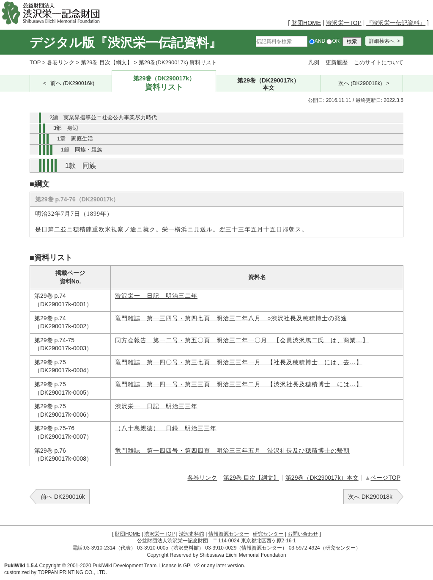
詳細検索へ (382, 41)
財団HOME (306, 22)
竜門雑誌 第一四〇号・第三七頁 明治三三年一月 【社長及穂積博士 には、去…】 (238, 362)
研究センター (268, 534)
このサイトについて (378, 62)
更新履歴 (337, 62)
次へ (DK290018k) (360, 83)
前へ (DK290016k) (72, 83)
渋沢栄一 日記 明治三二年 (156, 296)
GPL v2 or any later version (213, 566)
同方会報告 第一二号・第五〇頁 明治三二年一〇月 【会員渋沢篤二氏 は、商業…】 (242, 340)
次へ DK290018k (370, 496)
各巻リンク (60, 62)
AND (317, 41)
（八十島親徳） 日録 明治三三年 (165, 428)
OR (333, 41)
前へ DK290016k (63, 496)
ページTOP (385, 477)
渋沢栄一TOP (344, 22)
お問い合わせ (303, 534)
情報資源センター (228, 534)
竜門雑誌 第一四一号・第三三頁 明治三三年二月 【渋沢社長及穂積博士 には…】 (238, 384)
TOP (35, 62)
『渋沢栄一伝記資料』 (395, 22)
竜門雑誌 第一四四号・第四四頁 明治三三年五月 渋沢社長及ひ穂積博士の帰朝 (232, 451)
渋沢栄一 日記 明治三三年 (156, 406)
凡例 (313, 62)
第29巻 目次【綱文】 (106, 62)
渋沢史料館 (191, 534)
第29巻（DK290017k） (163, 83)
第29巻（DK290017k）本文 (322, 477)
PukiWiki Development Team (124, 566)
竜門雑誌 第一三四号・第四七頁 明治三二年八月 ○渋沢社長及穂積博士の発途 (231, 318)
